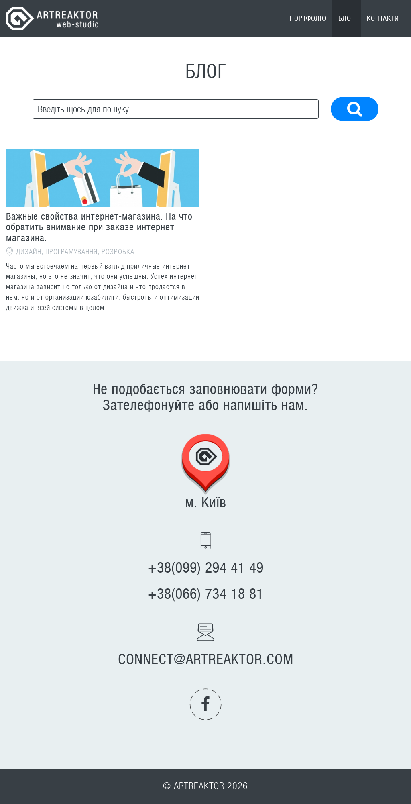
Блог (346, 18)
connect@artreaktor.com (205, 659)
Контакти (383, 18)
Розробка (118, 251)
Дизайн (28, 251)
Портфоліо (308, 18)
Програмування (71, 251)
